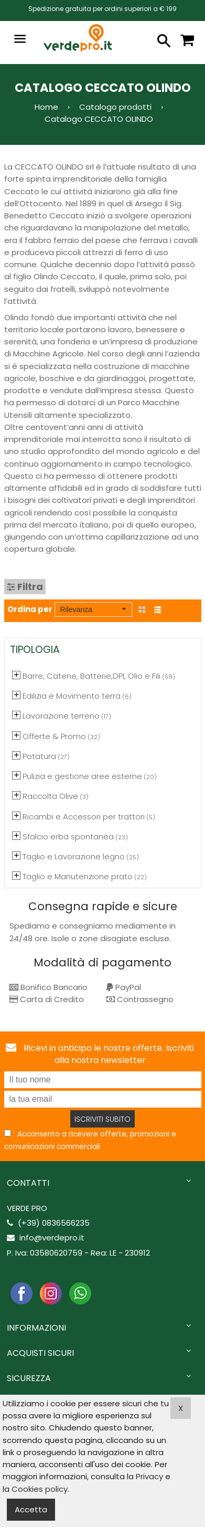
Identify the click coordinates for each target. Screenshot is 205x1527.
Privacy (149, 1476)
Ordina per (29, 609)
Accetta (31, 1509)
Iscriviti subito (102, 1119)
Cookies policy (40, 1488)
